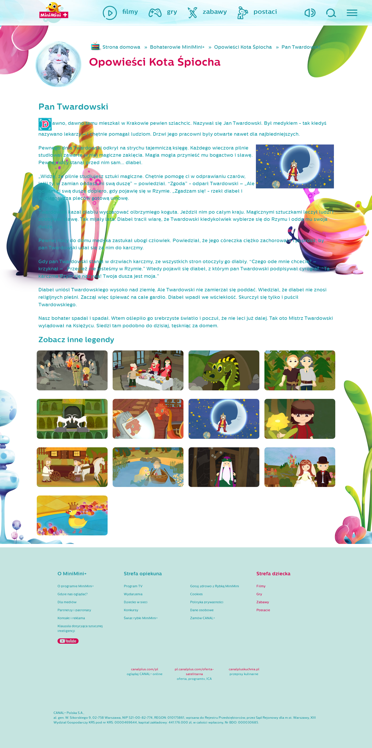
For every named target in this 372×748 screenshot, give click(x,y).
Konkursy (131, 610)
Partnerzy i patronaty (74, 610)
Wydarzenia (133, 594)
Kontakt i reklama (71, 618)
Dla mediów (67, 602)
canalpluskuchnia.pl (244, 669)
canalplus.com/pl (144, 669)
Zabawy (262, 602)
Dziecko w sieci (136, 602)
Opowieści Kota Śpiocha (243, 47)
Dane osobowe (202, 610)
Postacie (263, 610)
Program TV (133, 586)
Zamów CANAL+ (202, 618)
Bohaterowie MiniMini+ (177, 47)
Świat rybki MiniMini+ (141, 618)
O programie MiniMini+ (76, 586)
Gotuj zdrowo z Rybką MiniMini (214, 586)
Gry (259, 594)
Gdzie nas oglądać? (73, 594)
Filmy (260, 586)
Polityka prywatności (206, 602)
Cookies (196, 594)
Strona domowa (121, 47)
